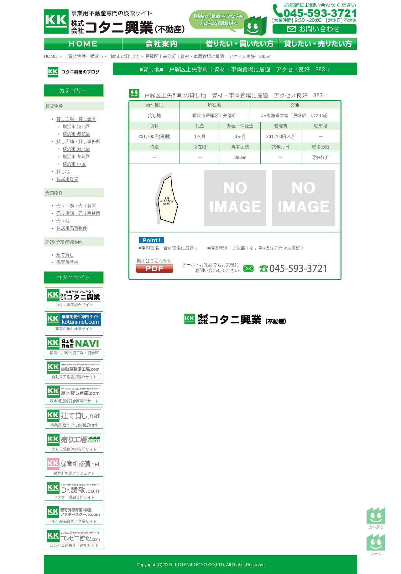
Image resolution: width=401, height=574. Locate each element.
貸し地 (63, 171)
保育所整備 (67, 262)
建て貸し (65, 254)
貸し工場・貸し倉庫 (76, 118)
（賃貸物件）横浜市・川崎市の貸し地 (101, 56)
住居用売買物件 (71, 228)
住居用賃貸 (67, 178)
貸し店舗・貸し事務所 (78, 141)
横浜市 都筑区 (76, 133)
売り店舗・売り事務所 (78, 213)
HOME (50, 56)
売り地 (63, 220)
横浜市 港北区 (76, 126)
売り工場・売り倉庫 (76, 205)
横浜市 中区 (74, 163)
